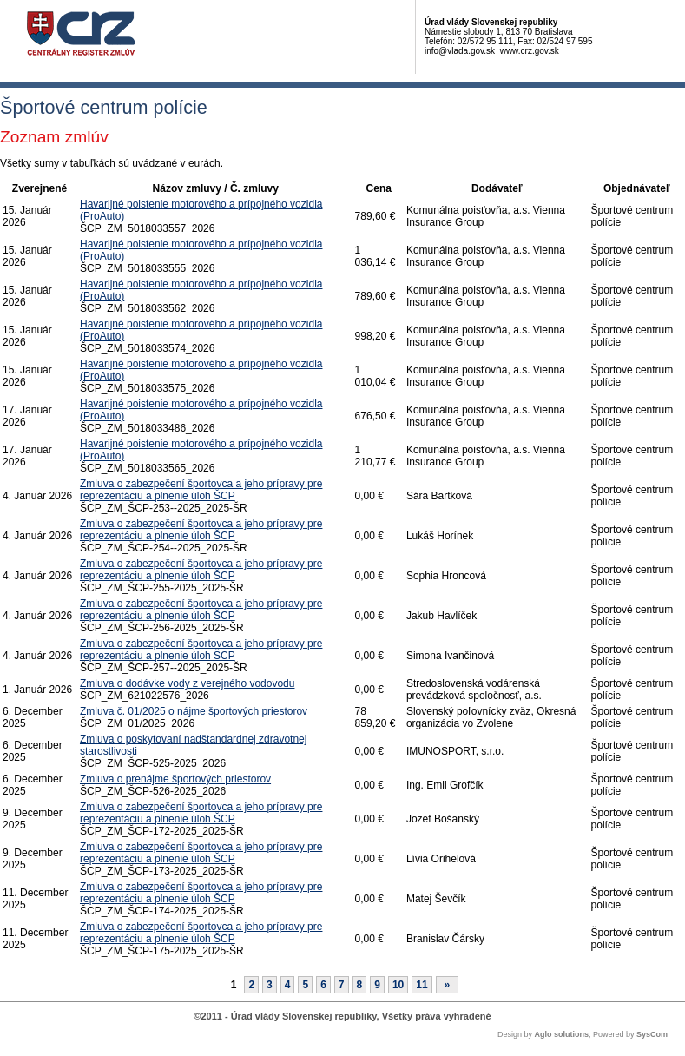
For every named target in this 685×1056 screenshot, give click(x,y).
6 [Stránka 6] (323, 985)
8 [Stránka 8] (360, 985)
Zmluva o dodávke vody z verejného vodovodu (187, 683)
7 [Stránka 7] (342, 985)
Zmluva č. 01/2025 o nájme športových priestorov (193, 711)
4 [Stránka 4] (288, 985)
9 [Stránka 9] (377, 985)
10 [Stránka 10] (398, 985)
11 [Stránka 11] (421, 985)
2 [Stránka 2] (251, 985)
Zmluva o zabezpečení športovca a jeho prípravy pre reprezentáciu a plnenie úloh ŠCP (201, 490)
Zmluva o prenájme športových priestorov (175, 779)
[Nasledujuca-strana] (447, 984)
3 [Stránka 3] (270, 985)
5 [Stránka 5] (305, 985)
